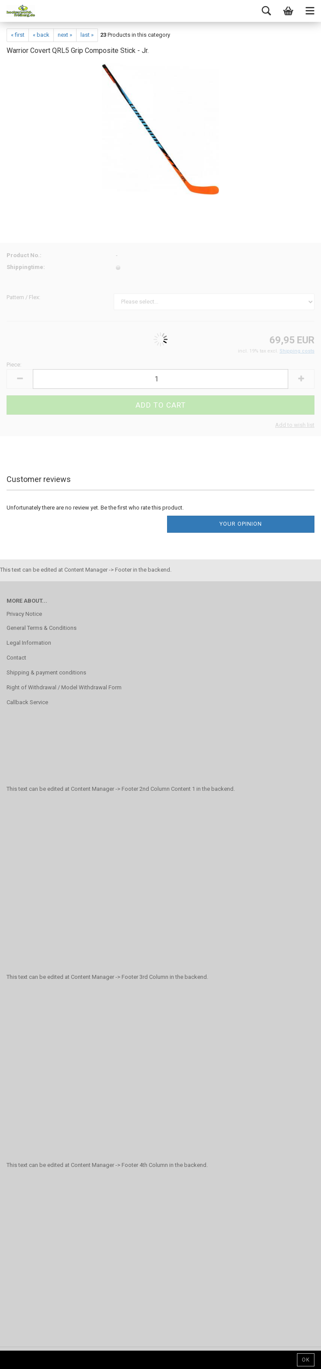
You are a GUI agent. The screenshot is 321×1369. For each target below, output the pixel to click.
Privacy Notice (24, 614)
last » (87, 34)
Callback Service (27, 702)
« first (17, 34)
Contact (16, 657)
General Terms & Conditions (42, 628)
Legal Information (29, 642)
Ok (306, 1360)
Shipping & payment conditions (46, 672)
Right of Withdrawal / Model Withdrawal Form (64, 687)
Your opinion (241, 523)
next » (65, 34)
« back (41, 34)
